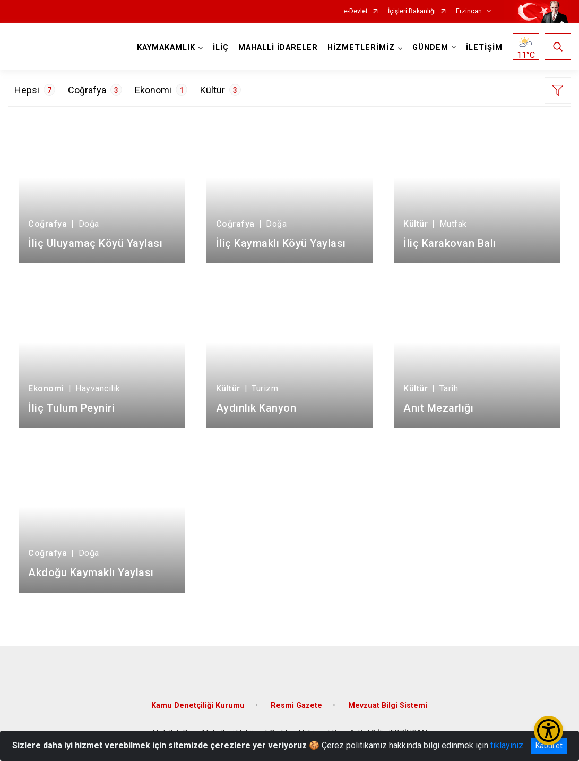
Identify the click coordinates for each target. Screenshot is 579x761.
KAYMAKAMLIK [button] (166, 47)
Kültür (220, 90)
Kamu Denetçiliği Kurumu (198, 705)
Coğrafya (95, 90)
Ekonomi (161, 90)
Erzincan (469, 11)
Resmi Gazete (296, 705)
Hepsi (34, 90)
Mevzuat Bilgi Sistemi (387, 705)
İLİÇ (221, 47)
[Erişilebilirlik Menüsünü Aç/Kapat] (548, 730)
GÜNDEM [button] (430, 47)
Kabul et (549, 745)
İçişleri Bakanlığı (412, 11)
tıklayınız (506, 745)
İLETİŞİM (484, 47)
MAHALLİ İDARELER (278, 47)
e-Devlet (356, 11)
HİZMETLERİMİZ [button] (361, 47)
